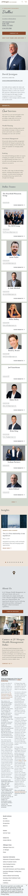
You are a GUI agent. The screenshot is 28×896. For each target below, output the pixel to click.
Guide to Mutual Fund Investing (11, 875)
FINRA (20, 760)
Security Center (7, 880)
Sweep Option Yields (8, 866)
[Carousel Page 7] (18, 562)
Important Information (20, 791)
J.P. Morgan (6, 849)
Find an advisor (13, 611)
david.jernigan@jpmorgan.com (12, 81)
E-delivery (5, 882)
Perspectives (6, 823)
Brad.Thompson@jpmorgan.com (10, 232)
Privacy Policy (5, 894)
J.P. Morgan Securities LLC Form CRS (6, 694)
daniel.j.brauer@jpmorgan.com (10, 356)
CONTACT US (14, 33)
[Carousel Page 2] (7, 562)
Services (5, 818)
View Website (18, 205)
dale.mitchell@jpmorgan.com (9, 294)
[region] (14, 575)
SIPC (25, 760)
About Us (5, 825)
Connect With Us (7, 840)
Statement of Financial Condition (11, 859)
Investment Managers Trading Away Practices (12, 872)
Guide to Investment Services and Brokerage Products (6, 697)
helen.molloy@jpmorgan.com (9, 325)
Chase (4, 852)
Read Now (6, 548)
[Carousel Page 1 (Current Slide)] (5, 562)
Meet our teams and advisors (13, 38)
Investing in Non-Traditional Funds (11, 878)
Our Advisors (6, 821)
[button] (26, 885)
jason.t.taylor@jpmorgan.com (9, 263)
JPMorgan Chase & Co (8, 847)
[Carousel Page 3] (9, 562)
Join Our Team (6, 833)
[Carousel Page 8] (20, 562)
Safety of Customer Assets (9, 861)
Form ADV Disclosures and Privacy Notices (14, 869)
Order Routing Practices (9, 864)
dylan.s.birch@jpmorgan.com (9, 405)
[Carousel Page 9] (22, 562)
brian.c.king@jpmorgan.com (9, 436)
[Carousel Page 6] (16, 562)
